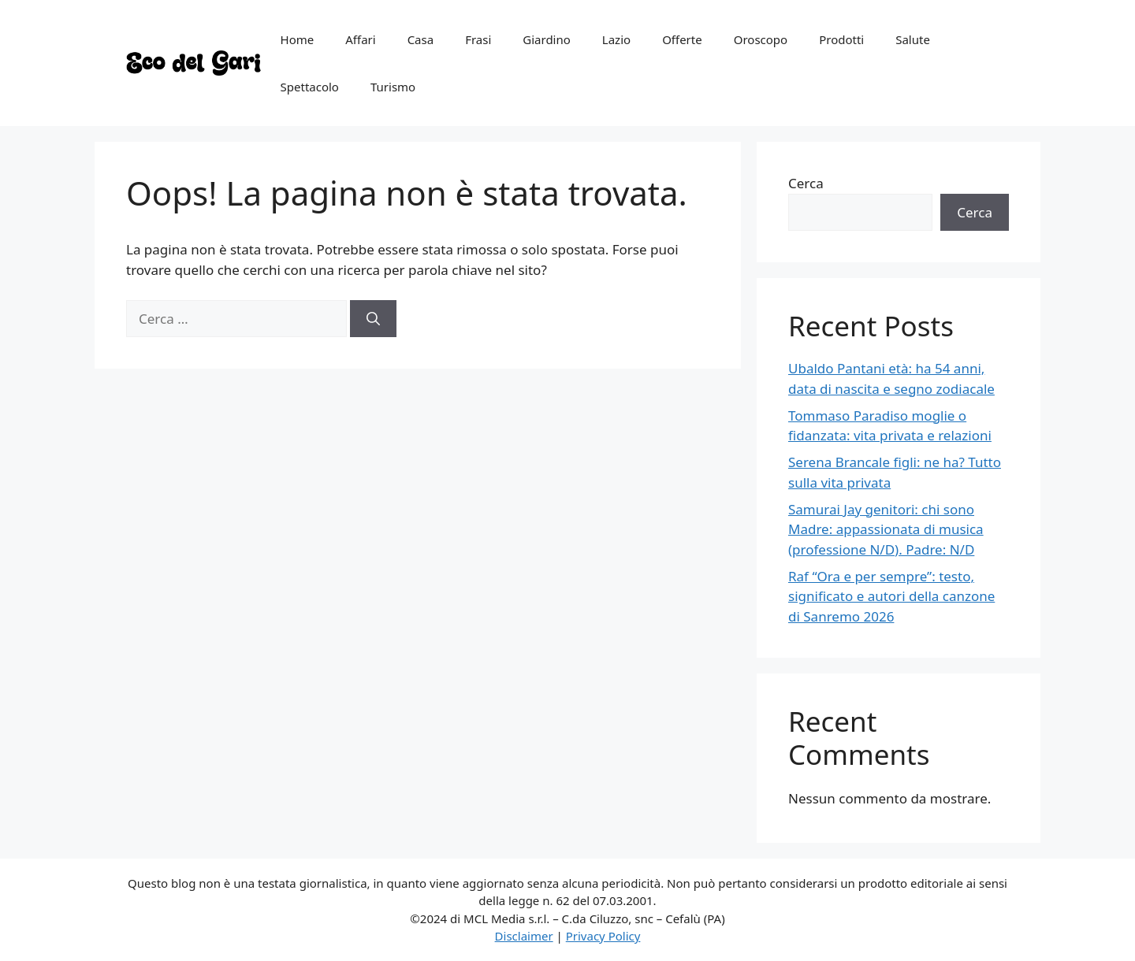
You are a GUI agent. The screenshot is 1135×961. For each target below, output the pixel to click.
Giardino (547, 39)
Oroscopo (760, 39)
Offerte (682, 39)
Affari (360, 39)
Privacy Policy (603, 936)
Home (297, 39)
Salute (912, 39)
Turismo (392, 87)
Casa (420, 39)
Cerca (806, 183)
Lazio (616, 39)
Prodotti (841, 39)
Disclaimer (524, 936)
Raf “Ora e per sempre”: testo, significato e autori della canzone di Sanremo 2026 (891, 596)
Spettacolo (310, 87)
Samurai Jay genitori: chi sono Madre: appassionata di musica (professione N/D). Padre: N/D (886, 529)
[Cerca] (373, 319)
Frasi (478, 39)
